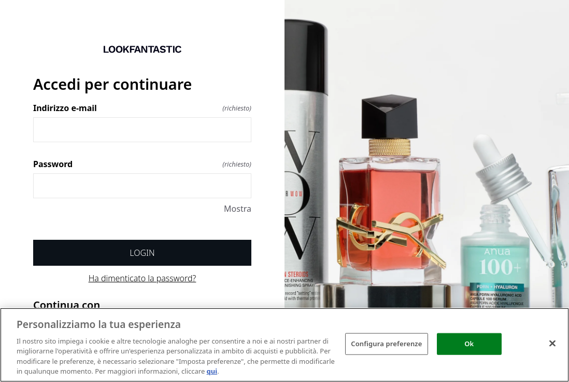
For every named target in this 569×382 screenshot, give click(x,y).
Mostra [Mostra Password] (237, 208)
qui (212, 371)
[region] (284, 345)
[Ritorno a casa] (142, 49)
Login (142, 252)
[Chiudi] (552, 343)
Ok (469, 343)
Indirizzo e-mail (142, 108)
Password (142, 164)
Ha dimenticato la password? (142, 278)
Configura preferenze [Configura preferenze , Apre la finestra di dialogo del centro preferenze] (386, 343)
